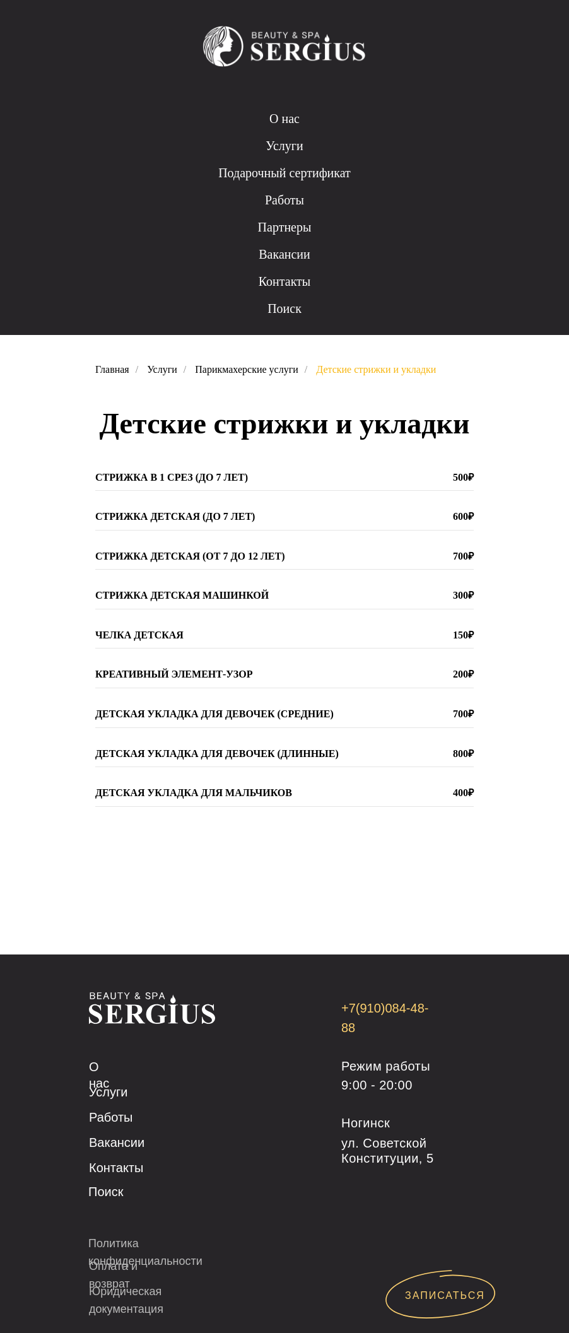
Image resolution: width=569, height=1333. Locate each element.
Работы (284, 200)
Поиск (284, 308)
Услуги (284, 146)
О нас (284, 119)
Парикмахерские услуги (246, 369)
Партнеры (285, 227)
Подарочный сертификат (284, 173)
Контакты (285, 281)
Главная (112, 369)
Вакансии (284, 254)
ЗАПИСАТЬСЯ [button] (445, 1295)
